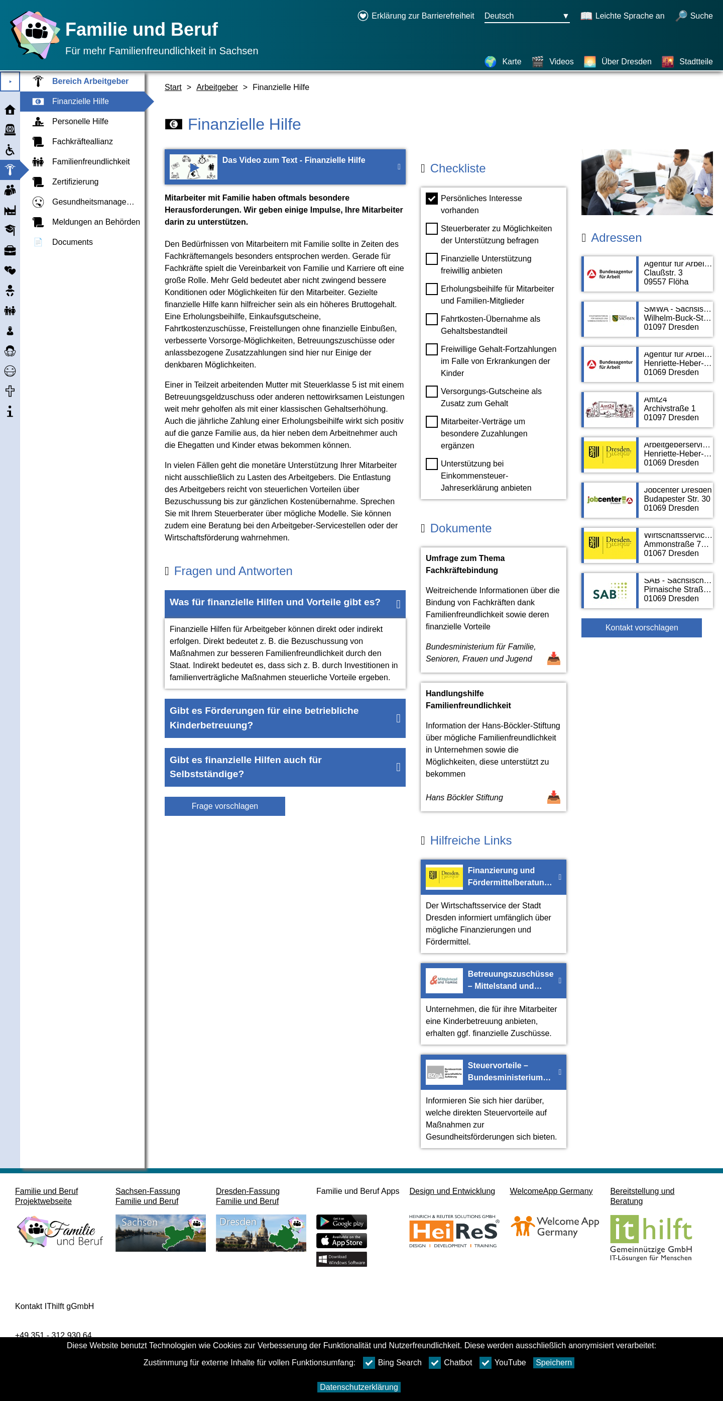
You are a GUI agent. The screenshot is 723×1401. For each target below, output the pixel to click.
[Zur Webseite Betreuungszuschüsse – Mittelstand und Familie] (493, 1004)
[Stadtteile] (687, 62)
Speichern (554, 1362)
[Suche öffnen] (694, 16)
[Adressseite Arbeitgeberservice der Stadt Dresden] (647, 460)
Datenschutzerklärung (359, 1387)
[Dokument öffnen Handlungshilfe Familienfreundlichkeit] (493, 747)
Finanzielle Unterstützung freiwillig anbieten (479, 264)
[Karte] (502, 62)
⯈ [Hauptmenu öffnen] (10, 81)
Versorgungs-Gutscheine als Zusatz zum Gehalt (484, 397)
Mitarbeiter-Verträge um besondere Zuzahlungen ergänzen (477, 433)
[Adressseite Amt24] (647, 414)
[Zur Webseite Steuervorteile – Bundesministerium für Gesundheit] (493, 1101)
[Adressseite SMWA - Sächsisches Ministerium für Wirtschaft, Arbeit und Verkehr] (647, 324)
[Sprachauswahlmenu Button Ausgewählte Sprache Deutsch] (527, 16)
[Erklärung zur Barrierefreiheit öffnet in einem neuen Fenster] (415, 16)
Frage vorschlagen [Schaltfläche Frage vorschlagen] (225, 806)
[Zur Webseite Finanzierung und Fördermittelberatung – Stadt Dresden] (493, 906)
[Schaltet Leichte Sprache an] (622, 16)
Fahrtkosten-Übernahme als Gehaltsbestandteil (483, 324)
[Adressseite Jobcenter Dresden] (647, 505)
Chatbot (450, 1363)
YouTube (502, 1363)
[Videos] (552, 62)
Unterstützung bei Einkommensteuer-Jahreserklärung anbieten (479, 475)
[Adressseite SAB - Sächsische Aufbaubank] (647, 595)
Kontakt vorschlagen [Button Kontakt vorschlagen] (642, 627)
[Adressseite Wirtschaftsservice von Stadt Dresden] (647, 550)
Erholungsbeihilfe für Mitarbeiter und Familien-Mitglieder (490, 294)
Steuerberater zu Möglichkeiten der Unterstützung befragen (489, 234)
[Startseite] (32, 59)
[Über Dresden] (617, 62)
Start (173, 87)
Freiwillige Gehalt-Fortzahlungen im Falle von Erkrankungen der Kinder (491, 360)
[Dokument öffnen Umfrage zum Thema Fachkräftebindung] (493, 610)
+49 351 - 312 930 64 (53, 1335)
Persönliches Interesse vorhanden (474, 204)
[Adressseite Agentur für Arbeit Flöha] (647, 279)
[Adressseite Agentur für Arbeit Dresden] (647, 369)
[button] (285, 604)
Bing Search (392, 1363)
